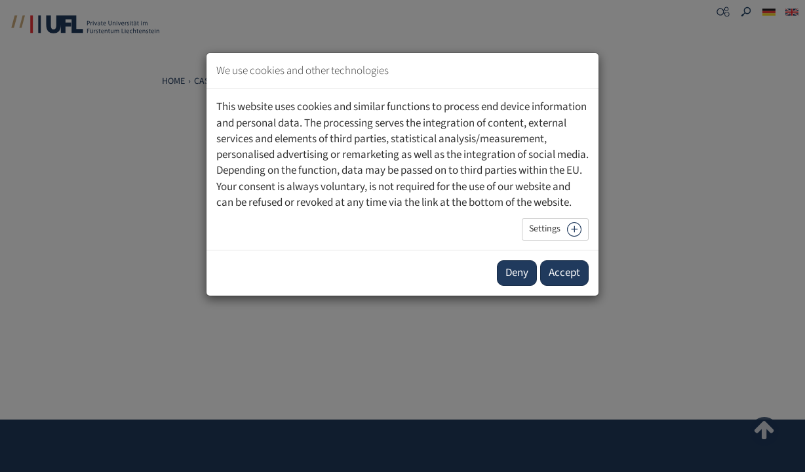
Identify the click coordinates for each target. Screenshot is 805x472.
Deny (516, 273)
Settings (544, 228)
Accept (564, 273)
